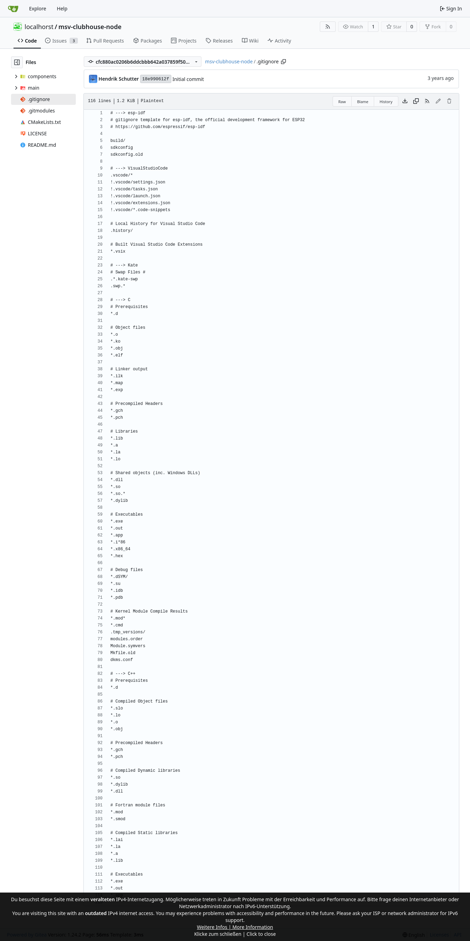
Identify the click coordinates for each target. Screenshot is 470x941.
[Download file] (404, 101)
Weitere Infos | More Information (235, 927)
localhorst (39, 26)
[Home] (13, 8)
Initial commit (188, 79)
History (386, 101)
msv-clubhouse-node (89, 26)
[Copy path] (283, 61)
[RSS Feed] (328, 26)
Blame (363, 101)
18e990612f (155, 79)
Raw (342, 101)
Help (62, 8)
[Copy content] (416, 101)
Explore (37, 8)
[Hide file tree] (17, 62)
